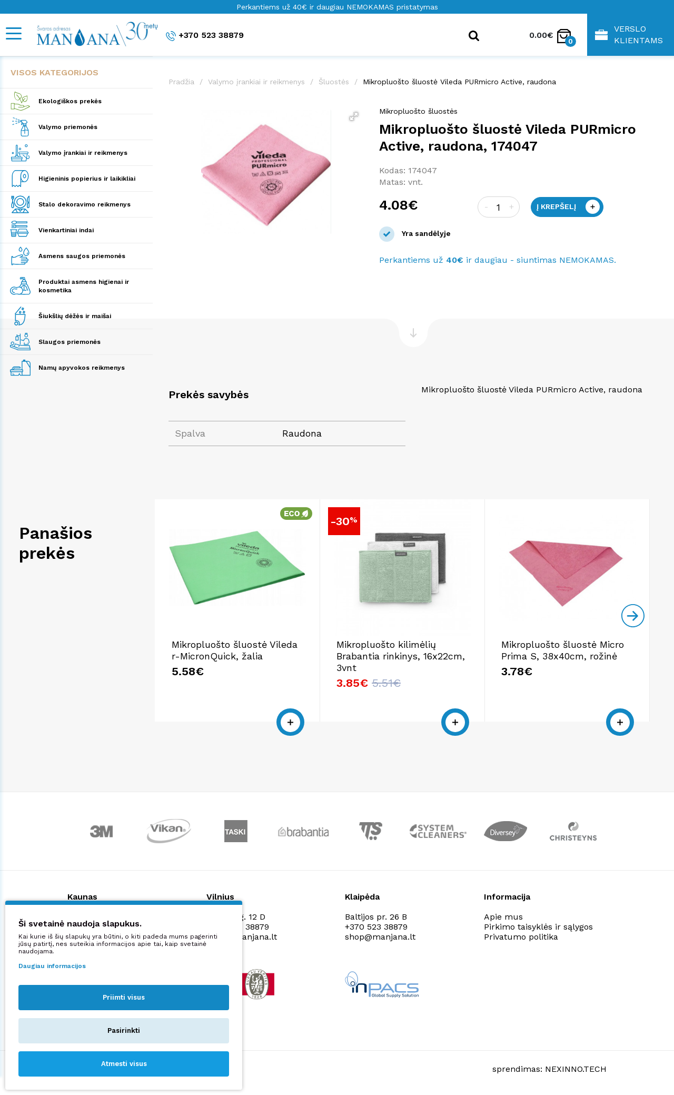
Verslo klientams (629, 34)
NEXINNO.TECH (576, 1069)
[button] (353, 116)
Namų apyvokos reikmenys (81, 367)
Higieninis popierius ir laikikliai (86, 178)
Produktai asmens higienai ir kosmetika (83, 286)
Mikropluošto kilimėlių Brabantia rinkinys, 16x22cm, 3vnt (400, 656)
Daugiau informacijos (52, 966)
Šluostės (334, 81)
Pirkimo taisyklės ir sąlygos (538, 927)
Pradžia (181, 81)
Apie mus (503, 917)
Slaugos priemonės (69, 342)
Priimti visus (124, 997)
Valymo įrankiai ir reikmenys (82, 153)
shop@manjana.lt (380, 937)
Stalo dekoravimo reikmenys (84, 204)
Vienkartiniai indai (66, 230)
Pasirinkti (123, 1030)
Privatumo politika (521, 937)
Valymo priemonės (67, 127)
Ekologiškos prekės (70, 101)
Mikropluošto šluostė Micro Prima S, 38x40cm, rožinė (562, 650)
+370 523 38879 (205, 35)
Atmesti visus (124, 1064)
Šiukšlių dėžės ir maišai (74, 316)
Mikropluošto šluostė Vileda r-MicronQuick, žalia (235, 650)
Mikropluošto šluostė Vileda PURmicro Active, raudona (459, 81)
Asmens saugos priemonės (81, 256)
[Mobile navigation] (13, 33)
